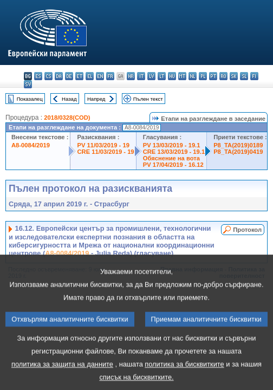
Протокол (247, 229)
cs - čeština (48, 76)
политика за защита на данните (62, 376)
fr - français (110, 76)
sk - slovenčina (234, 76)
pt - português (213, 76)
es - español (38, 76)
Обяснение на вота (171, 158)
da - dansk (59, 76)
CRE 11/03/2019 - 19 (105, 151)
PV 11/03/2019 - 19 (103, 145)
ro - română (223, 76)
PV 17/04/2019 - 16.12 (173, 164)
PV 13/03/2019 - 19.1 (171, 145)
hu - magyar (172, 76)
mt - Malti (182, 76)
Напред (96, 99)
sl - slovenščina (244, 76)
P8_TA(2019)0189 (238, 145)
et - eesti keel (79, 76)
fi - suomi (254, 76)
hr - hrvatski (131, 76)
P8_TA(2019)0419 (238, 151)
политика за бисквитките (184, 376)
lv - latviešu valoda (151, 76)
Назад (69, 99)
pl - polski (203, 76)
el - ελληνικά (90, 76)
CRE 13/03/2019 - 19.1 (174, 151)
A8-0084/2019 (30, 145)
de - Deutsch (69, 76)
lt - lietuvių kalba (162, 76)
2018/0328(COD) (67, 117)
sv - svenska (28, 84)
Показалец (30, 99)
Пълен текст (148, 99)
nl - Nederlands (192, 76)
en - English (100, 76)
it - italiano (141, 76)
